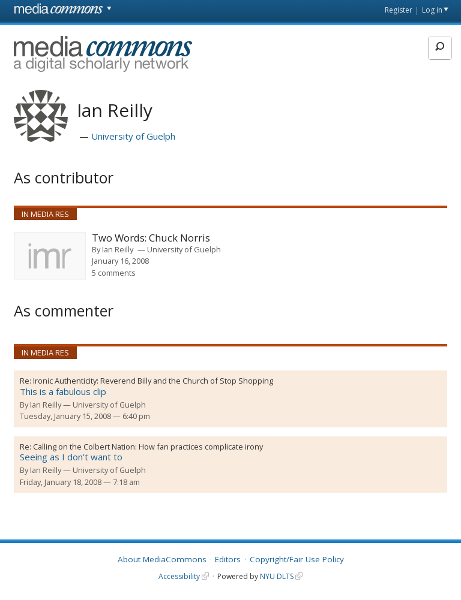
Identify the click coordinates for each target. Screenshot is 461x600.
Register (398, 10)
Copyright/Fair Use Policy (297, 559)
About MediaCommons (162, 559)
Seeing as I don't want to (71, 457)
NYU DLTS (277, 576)
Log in (432, 10)
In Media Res (45, 214)
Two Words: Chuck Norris (151, 238)
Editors (228, 559)
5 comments (114, 272)
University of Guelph (133, 136)
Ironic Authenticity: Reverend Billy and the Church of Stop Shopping (153, 380)
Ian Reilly (117, 249)
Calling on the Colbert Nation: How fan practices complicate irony (148, 446)
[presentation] (50, 256)
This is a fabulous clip (63, 391)
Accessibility (179, 576)
